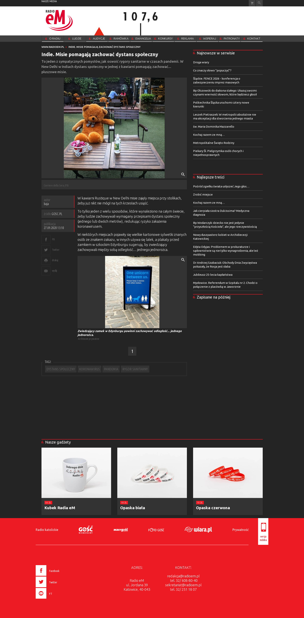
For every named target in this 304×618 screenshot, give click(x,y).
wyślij (54, 270)
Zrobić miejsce (203, 194)
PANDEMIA (111, 369)
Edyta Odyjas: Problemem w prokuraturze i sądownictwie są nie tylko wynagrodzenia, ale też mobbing (225, 250)
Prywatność (240, 529)
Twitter (56, 249)
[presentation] (56, 599)
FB (53, 239)
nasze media (49, 1)
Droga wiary (201, 62)
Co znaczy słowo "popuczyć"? (212, 70)
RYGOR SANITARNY (135, 369)
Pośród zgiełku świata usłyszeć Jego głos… (221, 186)
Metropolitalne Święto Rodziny (213, 142)
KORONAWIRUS (89, 369)
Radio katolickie (47, 529)
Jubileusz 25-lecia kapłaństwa (212, 274)
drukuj (55, 260)
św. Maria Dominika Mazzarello (213, 126)
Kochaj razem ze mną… (209, 134)
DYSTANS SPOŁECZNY (61, 369)
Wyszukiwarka (259, 3)
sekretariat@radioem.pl (183, 585)
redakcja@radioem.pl (183, 576)
